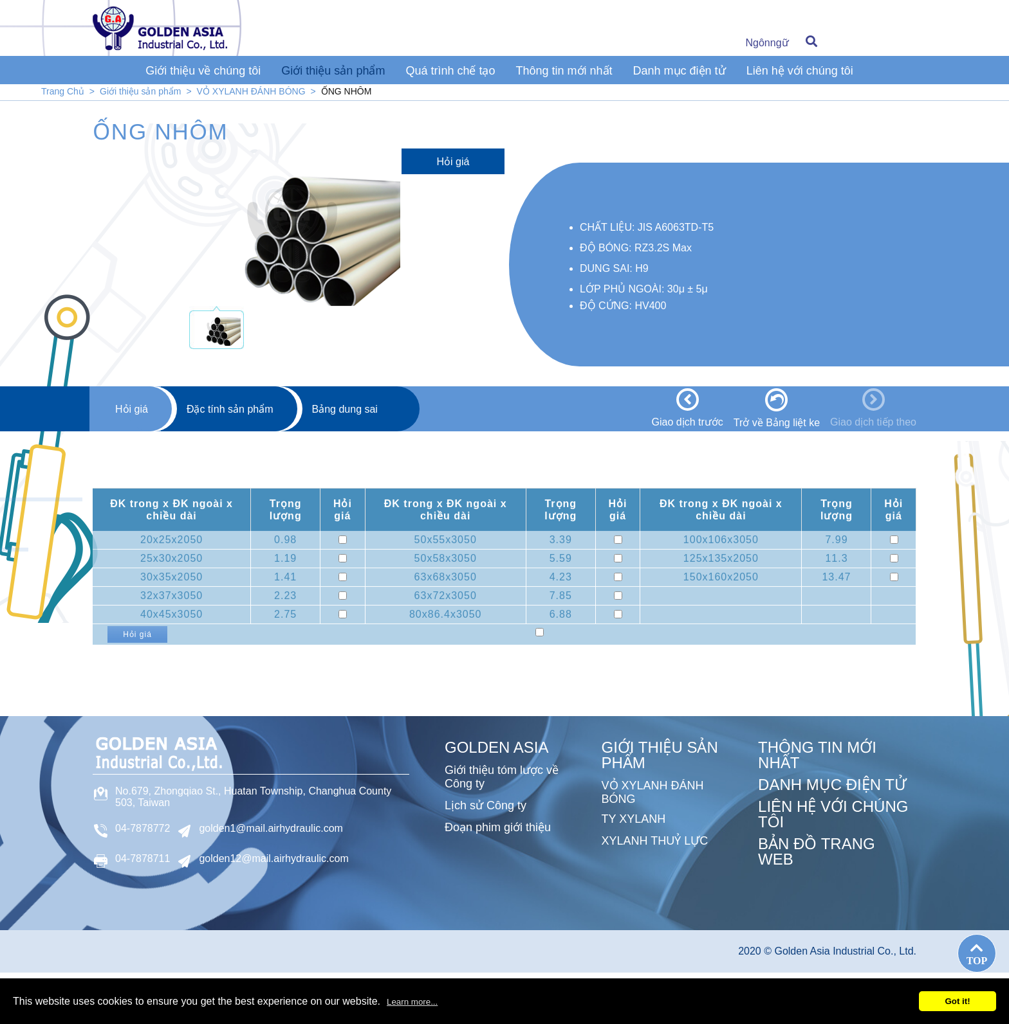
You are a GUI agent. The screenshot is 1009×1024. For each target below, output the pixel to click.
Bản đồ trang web (816, 851)
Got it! (957, 1001)
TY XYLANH (634, 819)
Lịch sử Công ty (485, 805)
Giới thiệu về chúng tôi (203, 70)
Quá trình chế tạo (450, 70)
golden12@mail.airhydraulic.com (273, 858)
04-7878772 (142, 828)
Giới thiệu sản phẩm (333, 70)
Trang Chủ (62, 91)
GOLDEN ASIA (496, 747)
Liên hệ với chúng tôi (799, 70)
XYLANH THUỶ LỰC (655, 840)
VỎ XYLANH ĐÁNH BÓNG (251, 91)
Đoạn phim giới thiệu (498, 827)
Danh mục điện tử (679, 70)
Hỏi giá (453, 161)
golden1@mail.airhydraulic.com (270, 828)
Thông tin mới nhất (563, 70)
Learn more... (412, 1002)
